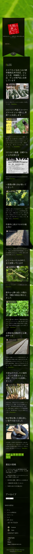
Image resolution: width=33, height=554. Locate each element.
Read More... (14, 104)
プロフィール (10, 515)
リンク (8, 517)
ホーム (8, 510)
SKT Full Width (18, 551)
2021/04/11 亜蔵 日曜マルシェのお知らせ (17, 480)
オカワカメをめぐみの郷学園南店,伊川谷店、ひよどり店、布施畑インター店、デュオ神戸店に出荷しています (16, 75)
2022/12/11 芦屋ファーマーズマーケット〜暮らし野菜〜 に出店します (17, 112)
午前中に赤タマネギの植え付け (14, 486)
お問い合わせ (10, 520)
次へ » (8, 457)
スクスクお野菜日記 (11, 512)
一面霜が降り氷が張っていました (15, 483)
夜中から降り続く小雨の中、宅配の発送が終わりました (16, 295)
